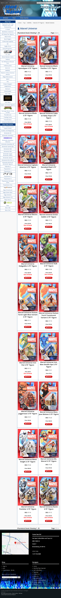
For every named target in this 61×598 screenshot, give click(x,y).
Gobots (8, 59)
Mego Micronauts (8, 77)
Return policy (15, 593)
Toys (14, 18)
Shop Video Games (7, 124)
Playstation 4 (7, 178)
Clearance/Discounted (40, 580)
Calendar (36, 572)
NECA (7, 79)
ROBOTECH (8, 86)
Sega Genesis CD (8, 197)
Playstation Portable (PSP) (8, 181)
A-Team (8, 29)
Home (35, 566)
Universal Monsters (7, 122)
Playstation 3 (7, 176)
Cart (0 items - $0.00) (14, 3)
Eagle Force (8, 46)
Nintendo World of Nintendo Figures (7, 163)
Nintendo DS (7, 133)
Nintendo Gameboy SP (7, 144)
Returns (36, 584)
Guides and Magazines (7, 130)
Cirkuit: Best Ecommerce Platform (8, 594)
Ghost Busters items (8, 57)
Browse (5, 18)
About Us (36, 576)
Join (7, 3)
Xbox (7, 205)
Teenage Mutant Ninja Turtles (7, 111)
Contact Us (36, 574)
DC (8, 44)
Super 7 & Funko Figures (8, 105)
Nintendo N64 (8, 149)
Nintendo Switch (8, 157)
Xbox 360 (7, 208)
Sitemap (20, 593)
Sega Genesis (8, 195)
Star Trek (7, 93)
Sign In (2, 3)
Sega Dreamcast (7, 190)
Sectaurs (7, 89)
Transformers (8, 119)
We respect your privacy (6, 593)
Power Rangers (8, 84)
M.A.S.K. (7, 68)
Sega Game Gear (7, 192)
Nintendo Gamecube (8, 146)
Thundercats (7, 115)
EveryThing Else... (8, 48)
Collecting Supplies (7, 41)
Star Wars (8, 102)
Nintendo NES (8, 151)
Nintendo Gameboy (7, 135)
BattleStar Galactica (7, 32)
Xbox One (8, 210)
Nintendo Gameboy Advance (7, 141)
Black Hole (8, 36)
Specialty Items (38, 578)
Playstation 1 (7, 169)
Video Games (24, 18)
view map (35, 551)
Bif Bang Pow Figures (8, 34)
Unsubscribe (4, 579)
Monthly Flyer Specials (40, 568)
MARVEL (7, 70)
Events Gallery (37, 582)
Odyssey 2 (8, 166)
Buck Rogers (7, 39)
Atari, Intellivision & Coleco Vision (7, 127)
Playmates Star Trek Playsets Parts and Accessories (7, 25)
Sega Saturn (7, 199)
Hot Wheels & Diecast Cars (8, 62)
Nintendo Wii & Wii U (8, 160)
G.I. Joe (8, 54)
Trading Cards (8, 117)
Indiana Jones (8, 65)
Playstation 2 (7, 171)
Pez (8, 81)
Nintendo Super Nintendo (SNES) (7, 154)
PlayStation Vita (7, 185)
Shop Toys (8, 21)
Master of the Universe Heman (7, 73)
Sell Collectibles (38, 570)
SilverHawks (7, 91)
